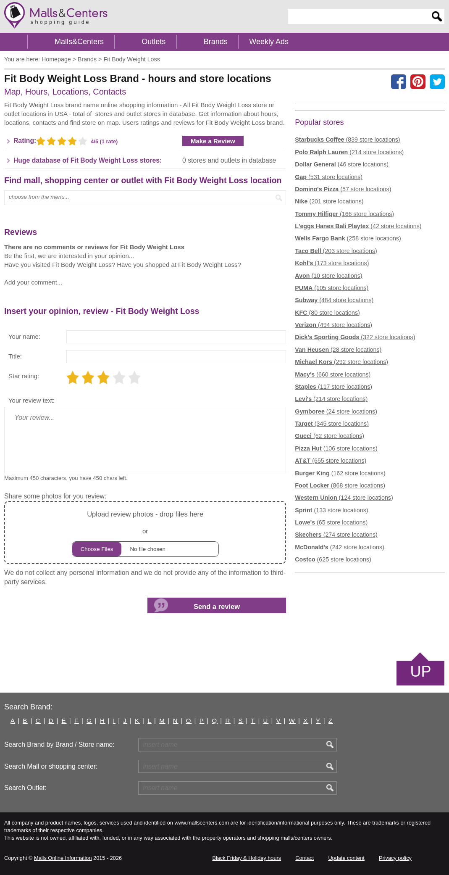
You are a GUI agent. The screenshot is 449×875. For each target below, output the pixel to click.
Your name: (24, 336)
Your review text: (31, 400)
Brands (216, 41)
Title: (15, 356)
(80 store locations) (327, 312)
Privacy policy (395, 858)
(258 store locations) (348, 238)
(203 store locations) (336, 251)
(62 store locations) (329, 435)
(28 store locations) (338, 349)
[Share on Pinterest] (417, 81)
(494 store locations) (333, 325)
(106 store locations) (336, 448)
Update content (346, 858)
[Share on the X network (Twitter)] (437, 81)
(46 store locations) (342, 164)
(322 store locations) (355, 337)
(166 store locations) (344, 214)
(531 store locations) (328, 177)
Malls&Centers (79, 41)
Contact (304, 858)
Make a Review (213, 141)
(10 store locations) (328, 275)
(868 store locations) (340, 485)
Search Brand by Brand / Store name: (59, 744)
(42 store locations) (358, 226)
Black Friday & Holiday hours (246, 858)
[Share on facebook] (398, 81)
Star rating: (23, 376)
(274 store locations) (336, 534)
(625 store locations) (333, 559)
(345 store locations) (332, 423)
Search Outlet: (25, 787)
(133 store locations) (331, 510)
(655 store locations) (330, 460)
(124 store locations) (344, 497)
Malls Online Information (63, 858)
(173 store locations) (332, 263)
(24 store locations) (336, 411)
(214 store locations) (349, 152)
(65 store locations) (331, 522)
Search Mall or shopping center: (50, 766)
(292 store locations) (341, 361)
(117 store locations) (333, 386)
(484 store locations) (334, 300)
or (145, 532)
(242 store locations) (339, 547)
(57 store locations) (343, 189)
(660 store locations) (332, 374)
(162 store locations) (340, 473)
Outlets (153, 41)
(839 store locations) (347, 139)
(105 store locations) (331, 288)
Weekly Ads (269, 41)
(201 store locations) (329, 201)
